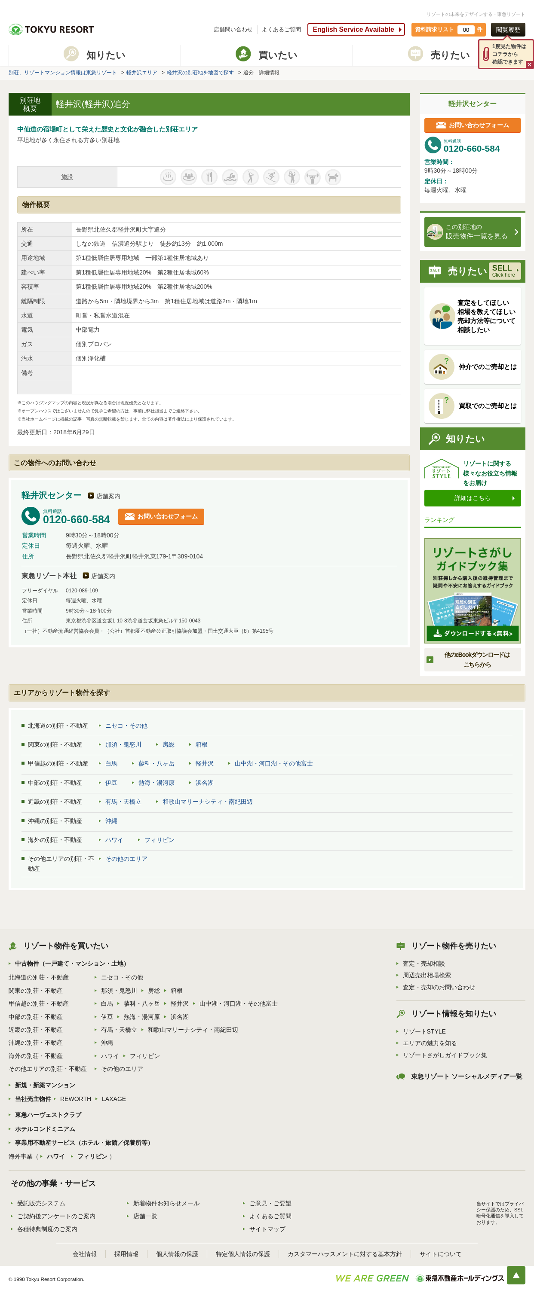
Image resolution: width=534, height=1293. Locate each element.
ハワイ (114, 839)
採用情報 (126, 1253)
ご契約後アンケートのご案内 (56, 1216)
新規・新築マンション (45, 1085)
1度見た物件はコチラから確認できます (509, 54)
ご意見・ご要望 (270, 1203)
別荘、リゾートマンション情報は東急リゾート (63, 73)
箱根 (202, 744)
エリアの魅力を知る (430, 1043)
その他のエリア (126, 858)
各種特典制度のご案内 (47, 1229)
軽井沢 (205, 763)
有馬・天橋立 (123, 801)
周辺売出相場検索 (427, 975)
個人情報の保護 (177, 1253)
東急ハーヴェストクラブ (48, 1114)
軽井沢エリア (141, 73)
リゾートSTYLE (424, 1031)
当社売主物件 (33, 1098)
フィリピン (159, 839)
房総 (169, 744)
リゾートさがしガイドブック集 (445, 1055)
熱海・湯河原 (156, 782)
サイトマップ (267, 1229)
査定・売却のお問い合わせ (439, 987)
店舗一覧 (145, 1216)
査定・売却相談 (424, 963)
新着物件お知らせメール (166, 1203)
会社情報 (85, 1253)
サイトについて (441, 1253)
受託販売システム (41, 1203)
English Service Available (353, 29)
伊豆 (111, 782)
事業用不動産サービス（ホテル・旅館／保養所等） (84, 1142)
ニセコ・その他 (126, 725)
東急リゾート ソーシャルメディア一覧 (466, 1076)
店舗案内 (108, 496)
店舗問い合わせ (233, 29)
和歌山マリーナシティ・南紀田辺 (208, 801)
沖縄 (111, 820)
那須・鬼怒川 (123, 744)
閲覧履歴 (508, 29)
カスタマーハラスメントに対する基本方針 (345, 1253)
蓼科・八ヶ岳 (156, 763)
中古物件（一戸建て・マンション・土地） (72, 963)
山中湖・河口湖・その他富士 (274, 763)
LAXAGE (114, 1098)
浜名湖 (205, 782)
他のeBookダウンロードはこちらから (477, 659)
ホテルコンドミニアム (45, 1128)
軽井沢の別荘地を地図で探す (200, 73)
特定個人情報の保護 (243, 1253)
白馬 (111, 763)
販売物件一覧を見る (471, 231)
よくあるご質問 (281, 29)
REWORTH (75, 1098)
